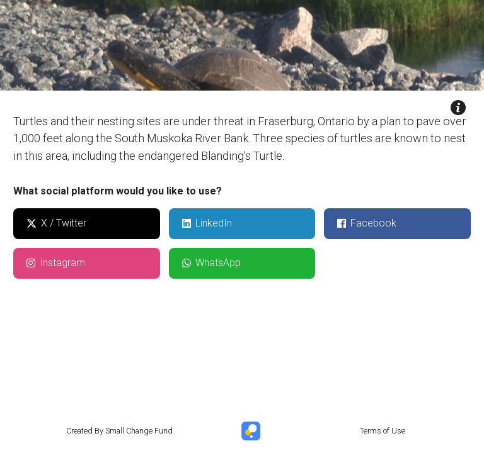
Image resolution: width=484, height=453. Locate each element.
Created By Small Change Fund (119, 430)
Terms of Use (382, 430)
